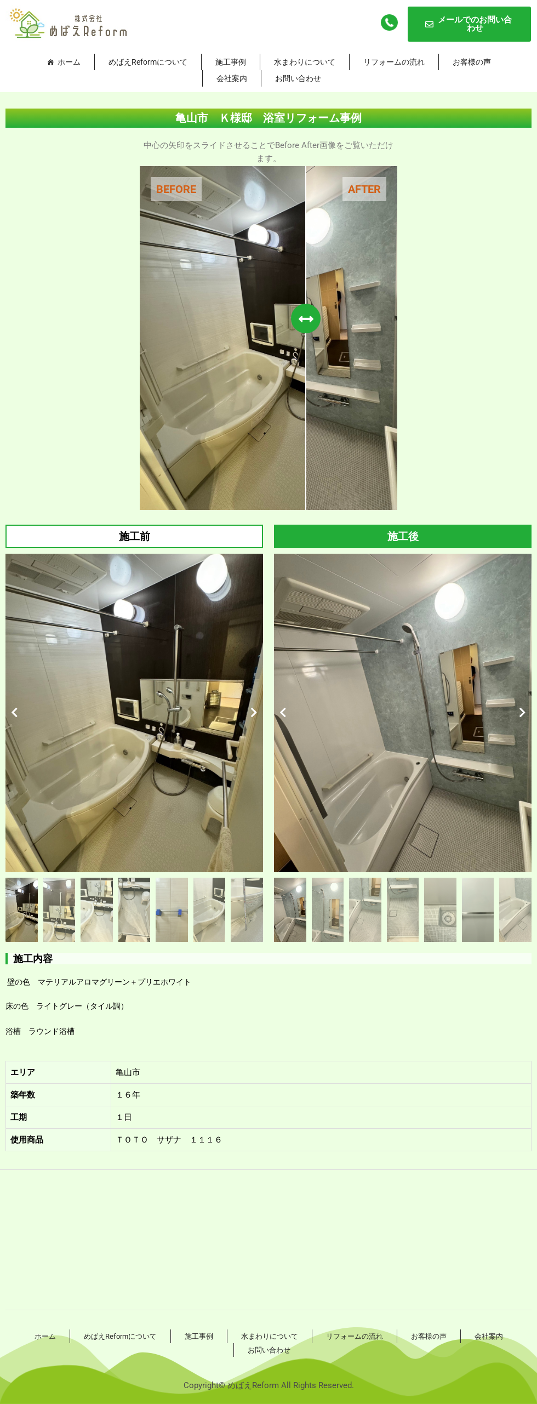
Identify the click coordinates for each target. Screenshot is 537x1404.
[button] (14, 712)
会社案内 (231, 78)
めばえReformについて (147, 62)
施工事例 (230, 62)
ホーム (69, 62)
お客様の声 (472, 62)
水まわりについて (304, 62)
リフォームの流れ (394, 62)
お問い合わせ (298, 78)
